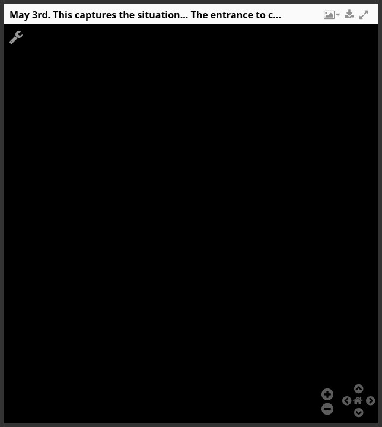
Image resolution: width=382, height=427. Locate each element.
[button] (331, 18)
